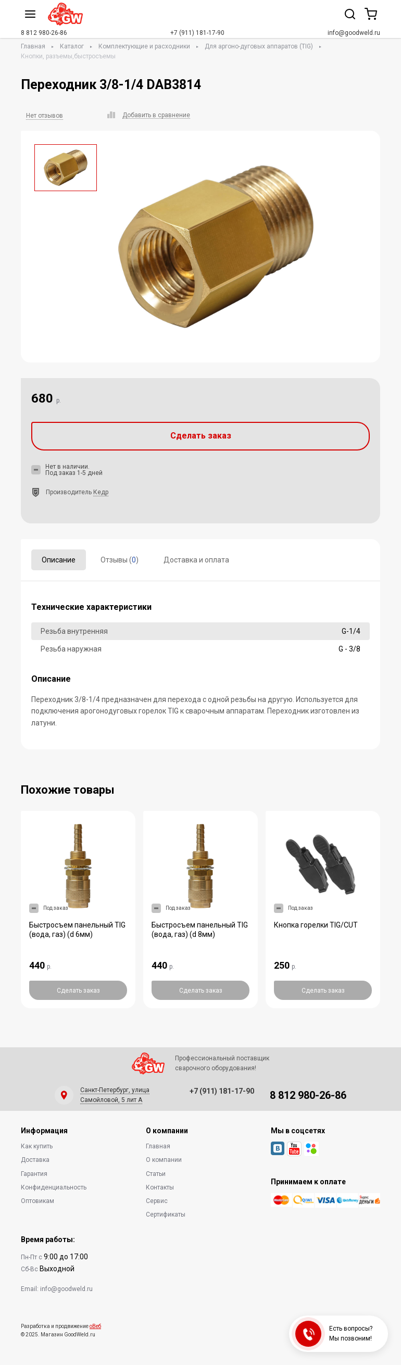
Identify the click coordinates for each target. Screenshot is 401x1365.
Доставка (35, 1159)
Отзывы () (120, 560)
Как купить (37, 1146)
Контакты (160, 1187)
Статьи (156, 1174)
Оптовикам (37, 1201)
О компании (164, 1159)
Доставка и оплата (196, 560)
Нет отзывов (44, 115)
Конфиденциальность (53, 1187)
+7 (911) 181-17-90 (197, 32)
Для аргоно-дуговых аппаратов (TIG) (259, 46)
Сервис (157, 1201)
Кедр (100, 492)
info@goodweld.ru (354, 32)
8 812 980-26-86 (44, 32)
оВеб (95, 1326)
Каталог (72, 46)
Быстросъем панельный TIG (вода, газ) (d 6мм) (77, 929)
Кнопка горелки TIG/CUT (316, 925)
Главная (33, 46)
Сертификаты (165, 1214)
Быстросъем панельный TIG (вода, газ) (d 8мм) (200, 929)
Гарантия (34, 1174)
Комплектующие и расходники (144, 46)
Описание (59, 560)
